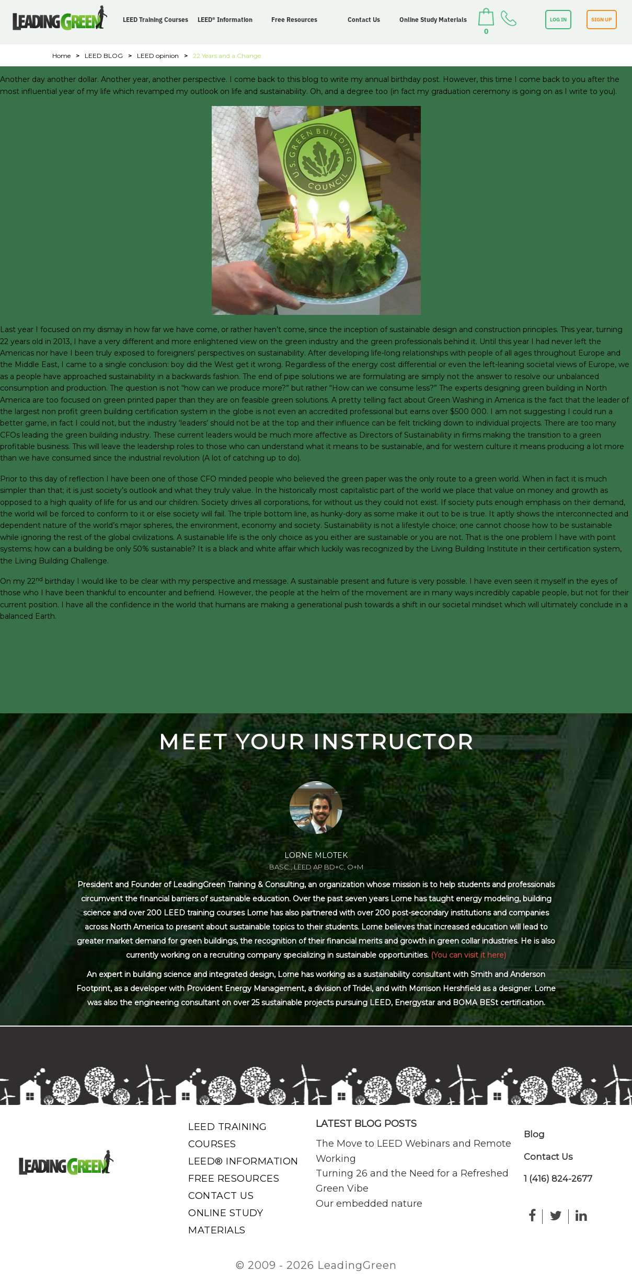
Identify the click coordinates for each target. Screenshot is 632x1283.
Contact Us (364, 19)
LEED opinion (158, 56)
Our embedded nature (369, 1203)
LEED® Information (225, 19)
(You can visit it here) (468, 955)
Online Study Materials (433, 19)
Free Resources (294, 19)
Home (61, 56)
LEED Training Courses (155, 19)
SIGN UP (601, 19)
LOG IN (558, 19)
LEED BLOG (104, 56)
